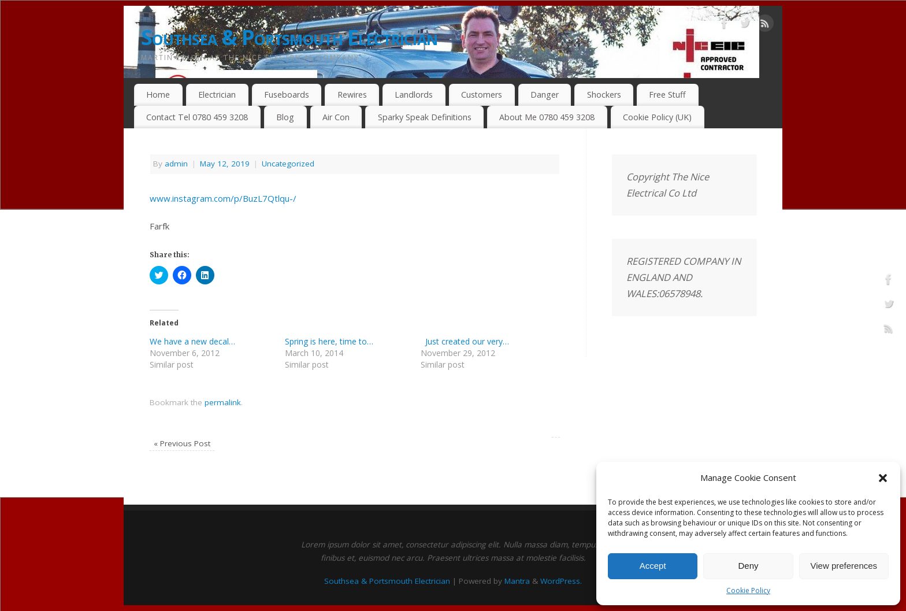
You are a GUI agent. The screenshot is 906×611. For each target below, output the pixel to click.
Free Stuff (667, 94)
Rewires (352, 94)
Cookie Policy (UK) (657, 117)
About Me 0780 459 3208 (547, 117)
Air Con (336, 117)
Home (158, 94)
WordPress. (561, 581)
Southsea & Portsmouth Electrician (289, 37)
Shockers (604, 94)
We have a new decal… (192, 341)
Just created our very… (465, 341)
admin (176, 163)
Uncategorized (288, 163)
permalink (223, 402)
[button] (883, 478)
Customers (481, 94)
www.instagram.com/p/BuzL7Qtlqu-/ (223, 198)
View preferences (844, 566)
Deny (748, 566)
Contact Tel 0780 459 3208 (197, 117)
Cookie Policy (748, 590)
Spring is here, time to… (329, 341)
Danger (544, 94)
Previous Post (182, 443)
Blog (285, 117)
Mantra (517, 581)
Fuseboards (286, 94)
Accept (653, 566)
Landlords (414, 94)
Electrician (217, 94)
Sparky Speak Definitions (424, 117)
